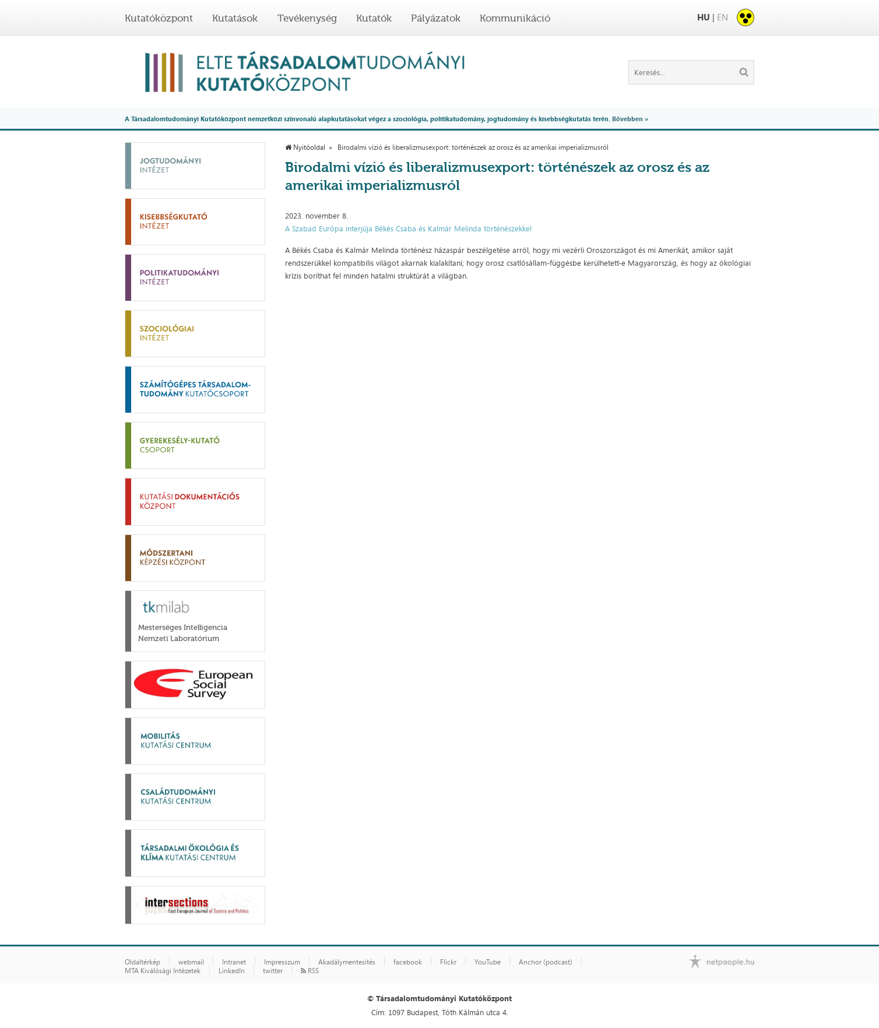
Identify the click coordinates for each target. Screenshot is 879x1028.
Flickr (448, 962)
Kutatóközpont (159, 18)
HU (703, 17)
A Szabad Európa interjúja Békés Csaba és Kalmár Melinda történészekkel (408, 228)
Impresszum (282, 962)
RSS (310, 971)
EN (722, 17)
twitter (273, 971)
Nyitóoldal (305, 147)
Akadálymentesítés (346, 962)
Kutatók (374, 18)
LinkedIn (232, 971)
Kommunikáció (515, 18)
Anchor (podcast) (545, 962)
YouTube (487, 962)
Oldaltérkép (142, 962)
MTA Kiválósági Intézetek (163, 971)
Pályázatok (435, 18)
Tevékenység (307, 18)
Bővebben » (630, 118)
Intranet (234, 962)
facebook (407, 962)
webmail (191, 962)
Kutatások (235, 18)
